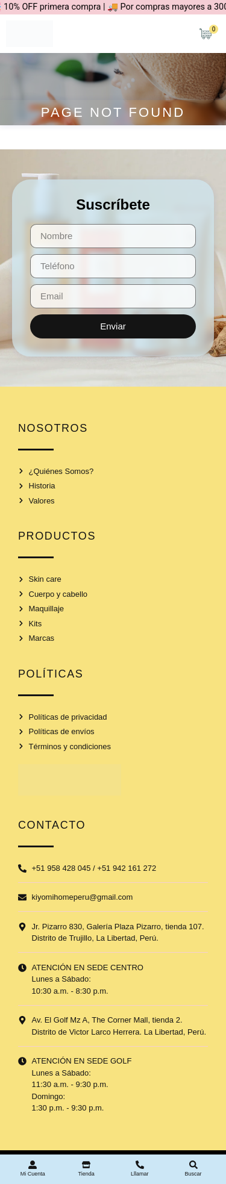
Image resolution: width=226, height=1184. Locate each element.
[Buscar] (193, 1165)
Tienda (86, 1174)
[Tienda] (86, 1165)
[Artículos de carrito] (208, 34)
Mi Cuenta (32, 1174)
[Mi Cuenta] (32, 1165)
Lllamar (140, 1174)
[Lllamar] (140, 1165)
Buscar (193, 1174)
